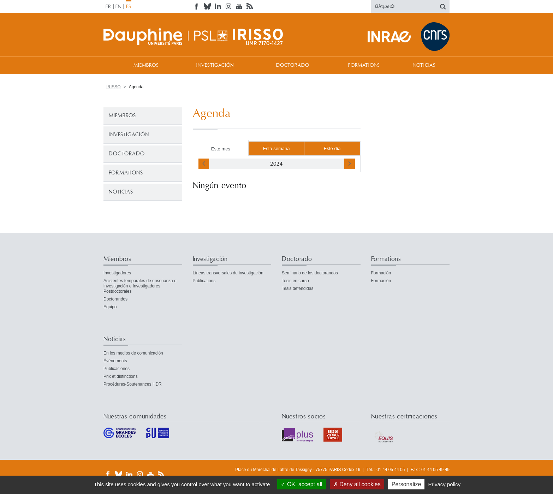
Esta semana (276, 148)
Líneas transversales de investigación (228, 272)
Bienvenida (110, 65)
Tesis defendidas (297, 288)
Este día (332, 148)
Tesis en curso (295, 280)
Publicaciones (116, 368)
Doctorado (292, 65)
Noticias (424, 65)
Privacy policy (444, 484)
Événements (115, 360)
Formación (381, 272)
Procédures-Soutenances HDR (132, 384)
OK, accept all (301, 484)
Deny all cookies (357, 484)
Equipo (110, 306)
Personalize (406, 484)
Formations (364, 65)
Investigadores (117, 272)
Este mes (220, 148)
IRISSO (113, 86)
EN (118, 7)
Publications (204, 280)
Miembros (146, 65)
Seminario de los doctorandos (310, 272)
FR (108, 7)
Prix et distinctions (120, 376)
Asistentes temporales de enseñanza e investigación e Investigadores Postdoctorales (140, 286)
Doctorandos (115, 299)
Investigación (215, 65)
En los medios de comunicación (133, 353)
